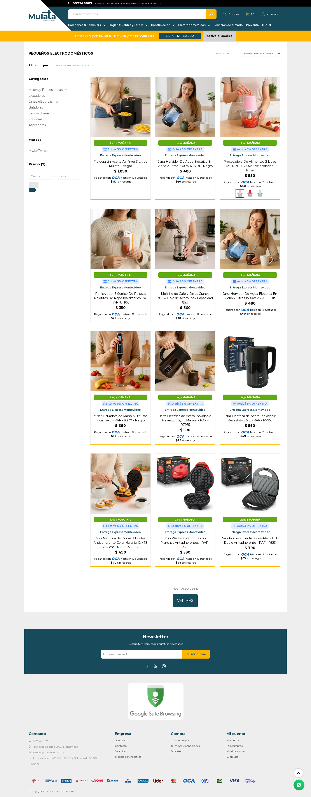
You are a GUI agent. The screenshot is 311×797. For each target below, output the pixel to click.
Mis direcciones (236, 751)
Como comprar (180, 740)
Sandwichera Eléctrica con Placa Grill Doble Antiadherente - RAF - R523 (250, 540)
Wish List (232, 756)
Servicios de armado (228, 25)
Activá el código (219, 36)
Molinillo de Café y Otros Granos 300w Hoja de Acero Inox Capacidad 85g (185, 298)
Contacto (121, 745)
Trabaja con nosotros (128, 756)
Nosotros (120, 740)
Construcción (160, 25)
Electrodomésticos (192, 25)
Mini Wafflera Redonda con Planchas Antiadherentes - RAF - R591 (185, 542)
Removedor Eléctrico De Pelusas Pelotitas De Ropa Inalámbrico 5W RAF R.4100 (120, 298)
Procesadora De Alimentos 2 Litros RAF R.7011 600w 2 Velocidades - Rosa (250, 166)
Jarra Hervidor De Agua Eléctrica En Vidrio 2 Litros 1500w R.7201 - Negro (185, 164)
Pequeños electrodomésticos (72, 65)
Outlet (266, 25)
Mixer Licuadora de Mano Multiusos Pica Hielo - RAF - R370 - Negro (120, 418)
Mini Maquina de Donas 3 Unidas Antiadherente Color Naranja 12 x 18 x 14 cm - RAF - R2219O (120, 542)
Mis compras (235, 745)
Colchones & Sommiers (84, 25)
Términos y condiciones (185, 745)
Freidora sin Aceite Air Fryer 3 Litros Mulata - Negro (120, 164)
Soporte (176, 751)
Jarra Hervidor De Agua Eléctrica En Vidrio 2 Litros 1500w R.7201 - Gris (250, 296)
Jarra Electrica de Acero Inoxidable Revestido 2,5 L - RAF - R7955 (250, 418)
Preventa (252, 25)
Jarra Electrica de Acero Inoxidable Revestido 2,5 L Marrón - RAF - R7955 (185, 420)
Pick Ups (120, 751)
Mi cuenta (233, 740)
